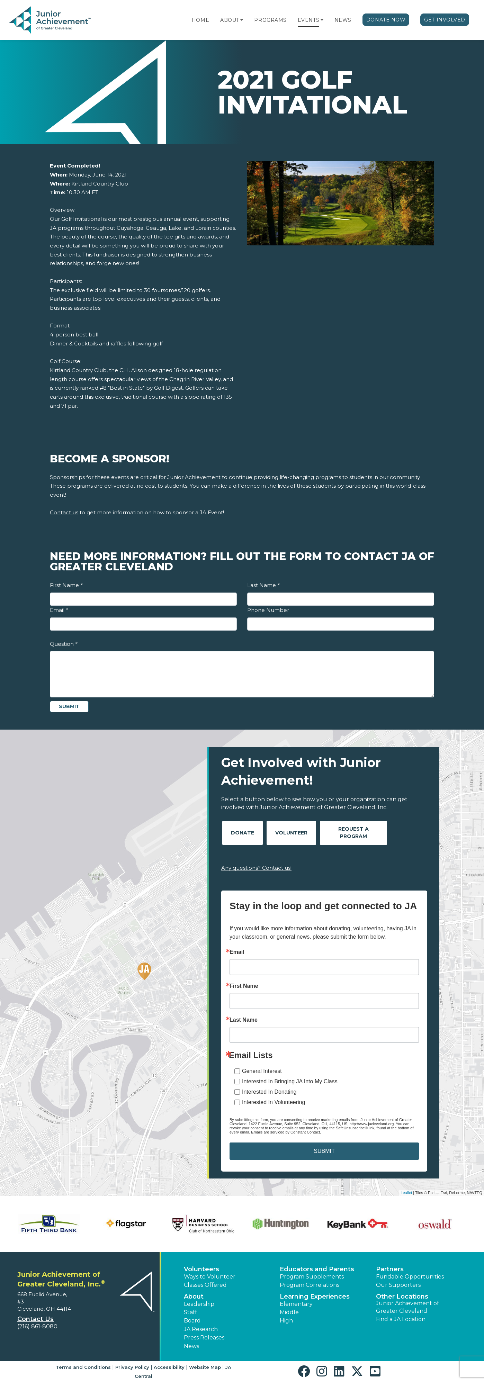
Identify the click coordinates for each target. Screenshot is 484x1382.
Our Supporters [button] (398, 1285)
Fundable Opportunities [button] (410, 1276)
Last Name (263, 585)
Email (59, 610)
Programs (270, 20)
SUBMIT (324, 1151)
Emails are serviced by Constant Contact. (286, 1132)
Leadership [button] (199, 1304)
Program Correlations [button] (309, 1285)
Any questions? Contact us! (256, 868)
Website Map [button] (205, 1367)
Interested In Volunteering (273, 1102)
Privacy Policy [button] (132, 1367)
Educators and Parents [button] (317, 1269)
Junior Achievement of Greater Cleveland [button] (407, 1307)
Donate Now (386, 20)
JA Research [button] (201, 1329)
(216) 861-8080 (37, 1326)
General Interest (262, 1071)
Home (200, 20)
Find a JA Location (400, 1319)
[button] (241, 20)
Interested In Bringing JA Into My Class (290, 1081)
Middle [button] (289, 1312)
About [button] (194, 1296)
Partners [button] (390, 1269)
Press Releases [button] (204, 1337)
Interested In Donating (269, 1092)
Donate (242, 833)
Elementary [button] (296, 1304)
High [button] (286, 1320)
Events (308, 20)
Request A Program (353, 832)
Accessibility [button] (169, 1367)
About (229, 20)
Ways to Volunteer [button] (209, 1276)
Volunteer (291, 833)
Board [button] (192, 1320)
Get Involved (444, 20)
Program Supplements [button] (312, 1276)
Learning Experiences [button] (315, 1296)
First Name (66, 585)
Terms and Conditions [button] (83, 1367)
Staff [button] (190, 1312)
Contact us (64, 512)
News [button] (191, 1346)
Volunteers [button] (201, 1269)
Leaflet (406, 1193)
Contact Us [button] (35, 1319)
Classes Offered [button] (205, 1285)
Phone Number (268, 610)
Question (63, 644)
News (342, 20)
